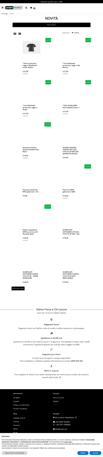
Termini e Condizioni (20, 409)
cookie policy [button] (68, 442)
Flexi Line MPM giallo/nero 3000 (69, 191)
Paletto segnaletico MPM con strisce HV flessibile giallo (30, 232)
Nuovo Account (58, 398)
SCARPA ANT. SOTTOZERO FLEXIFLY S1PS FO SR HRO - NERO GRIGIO (71, 275)
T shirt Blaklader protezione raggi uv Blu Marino (71, 65)
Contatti (16, 401)
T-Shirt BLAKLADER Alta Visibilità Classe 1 (71, 106)
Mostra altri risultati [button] (18, 288)
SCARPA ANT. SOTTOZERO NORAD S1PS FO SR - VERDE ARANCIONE (30, 275)
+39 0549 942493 (62, 422)
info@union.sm (61, 429)
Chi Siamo (16, 398)
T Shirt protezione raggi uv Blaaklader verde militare (30, 65)
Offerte (15, 429)
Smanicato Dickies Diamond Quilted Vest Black (31, 150)
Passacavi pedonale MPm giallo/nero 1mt (30, 191)
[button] (26, 8)
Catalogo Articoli (19, 418)
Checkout (16, 425)
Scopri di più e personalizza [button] (14, 453)
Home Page (5, 14)
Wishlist (55, 401)
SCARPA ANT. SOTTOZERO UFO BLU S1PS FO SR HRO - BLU (71, 232)
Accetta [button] (95, 453)
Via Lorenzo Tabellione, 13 (66, 417)
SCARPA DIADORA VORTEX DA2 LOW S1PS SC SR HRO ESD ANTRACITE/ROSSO (71, 151)
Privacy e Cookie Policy (21, 405)
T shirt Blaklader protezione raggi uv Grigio (30, 107)
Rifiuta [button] (83, 453)
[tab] (16, 34)
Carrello (16, 422)
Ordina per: (66, 33)
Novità (12, 14)
